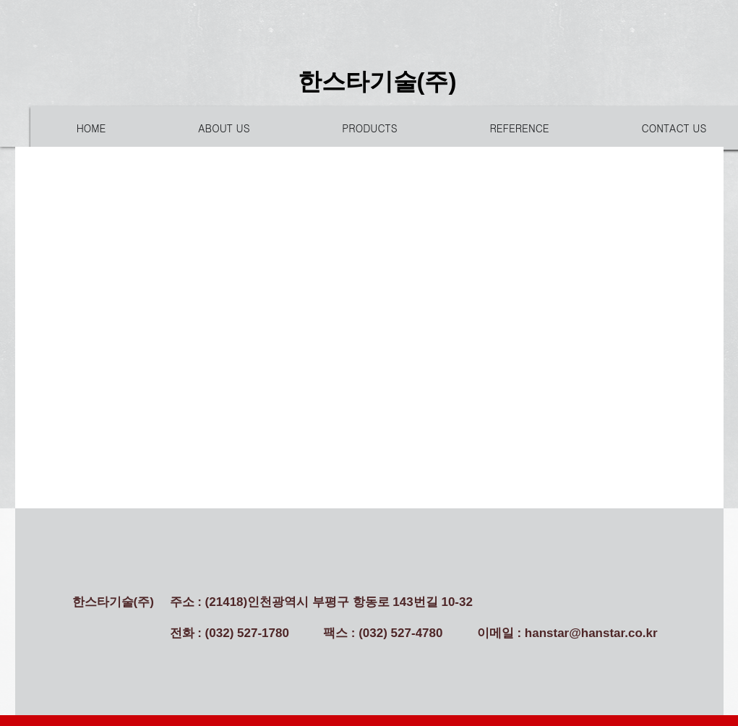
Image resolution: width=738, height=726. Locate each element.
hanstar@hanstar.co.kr (591, 633)
